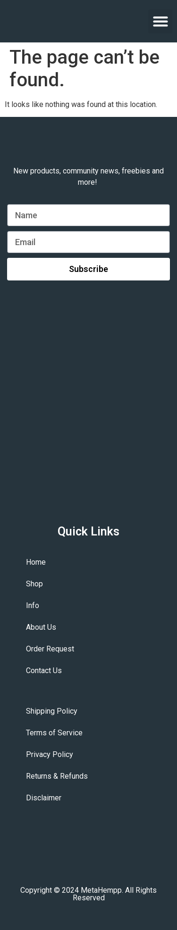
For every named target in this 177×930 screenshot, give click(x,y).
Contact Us (44, 670)
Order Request (50, 648)
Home (36, 562)
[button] (160, 21)
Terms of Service (54, 732)
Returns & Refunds (57, 776)
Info (32, 605)
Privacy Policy (49, 754)
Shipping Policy (51, 711)
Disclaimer (43, 797)
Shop (34, 583)
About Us (41, 627)
